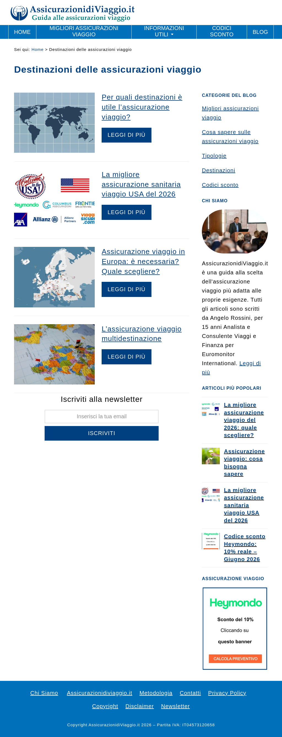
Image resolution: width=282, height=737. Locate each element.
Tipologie (214, 156)
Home (37, 49)
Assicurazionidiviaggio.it (99, 693)
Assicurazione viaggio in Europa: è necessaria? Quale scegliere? (143, 261)
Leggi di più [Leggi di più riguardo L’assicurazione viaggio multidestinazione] (127, 357)
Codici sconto (220, 185)
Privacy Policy (227, 693)
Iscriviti (101, 433)
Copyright (105, 706)
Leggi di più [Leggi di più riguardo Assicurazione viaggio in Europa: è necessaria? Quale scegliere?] (127, 289)
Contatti (190, 693)
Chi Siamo (44, 693)
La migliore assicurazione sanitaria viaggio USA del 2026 (141, 184)
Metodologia (155, 693)
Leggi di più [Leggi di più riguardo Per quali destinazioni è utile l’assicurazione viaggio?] (127, 135)
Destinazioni (218, 170)
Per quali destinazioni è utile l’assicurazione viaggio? (142, 107)
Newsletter (175, 706)
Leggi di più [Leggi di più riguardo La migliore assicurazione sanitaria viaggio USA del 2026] (127, 212)
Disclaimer (139, 706)
